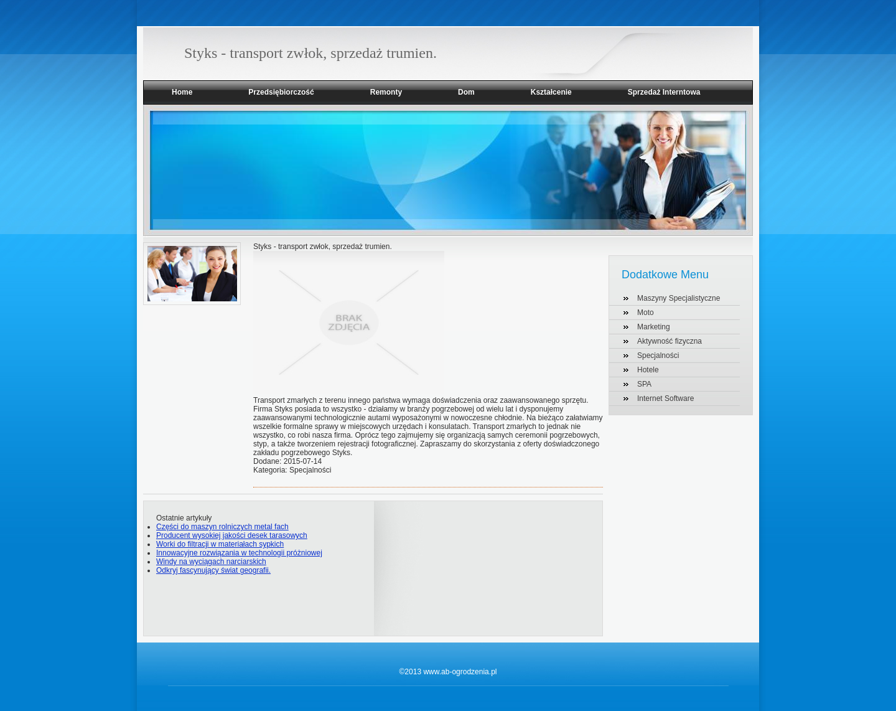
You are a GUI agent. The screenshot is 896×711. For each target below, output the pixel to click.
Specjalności (658, 355)
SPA (644, 384)
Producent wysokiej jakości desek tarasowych (231, 535)
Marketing (653, 327)
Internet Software (665, 398)
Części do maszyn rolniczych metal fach (222, 526)
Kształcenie (551, 92)
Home (182, 92)
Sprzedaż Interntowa (664, 92)
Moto (645, 312)
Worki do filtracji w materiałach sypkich (220, 544)
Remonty (386, 92)
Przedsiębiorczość (281, 92)
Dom (466, 92)
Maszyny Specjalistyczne (678, 298)
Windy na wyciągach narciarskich (211, 561)
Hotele (648, 369)
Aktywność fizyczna (669, 341)
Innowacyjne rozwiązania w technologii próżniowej (239, 553)
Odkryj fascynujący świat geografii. (213, 570)
